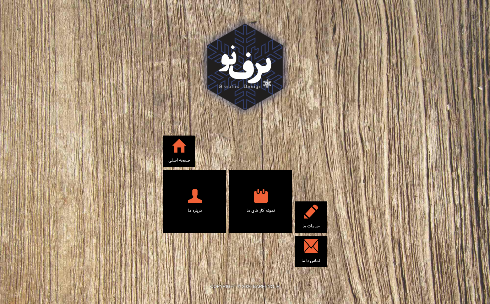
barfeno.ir (266, 286)
